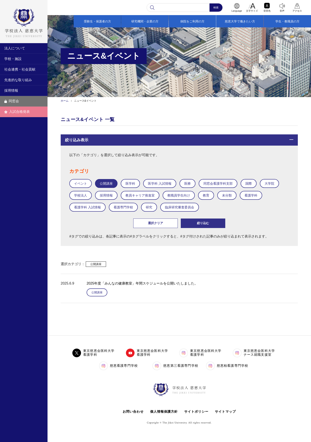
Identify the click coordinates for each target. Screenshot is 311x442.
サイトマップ (225, 411)
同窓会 (11, 101)
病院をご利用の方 (192, 21)
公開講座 (97, 292)
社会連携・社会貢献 (19, 69)
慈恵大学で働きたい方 (240, 21)
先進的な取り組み (18, 80)
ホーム (64, 100)
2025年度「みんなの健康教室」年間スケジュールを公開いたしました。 (142, 283)
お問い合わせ (132, 411)
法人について (14, 48)
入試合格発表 (17, 111)
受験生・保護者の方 (97, 21)
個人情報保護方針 (164, 411)
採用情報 (11, 90)
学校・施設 (13, 59)
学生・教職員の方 (287, 21)
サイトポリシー (196, 411)
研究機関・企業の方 (145, 21)
